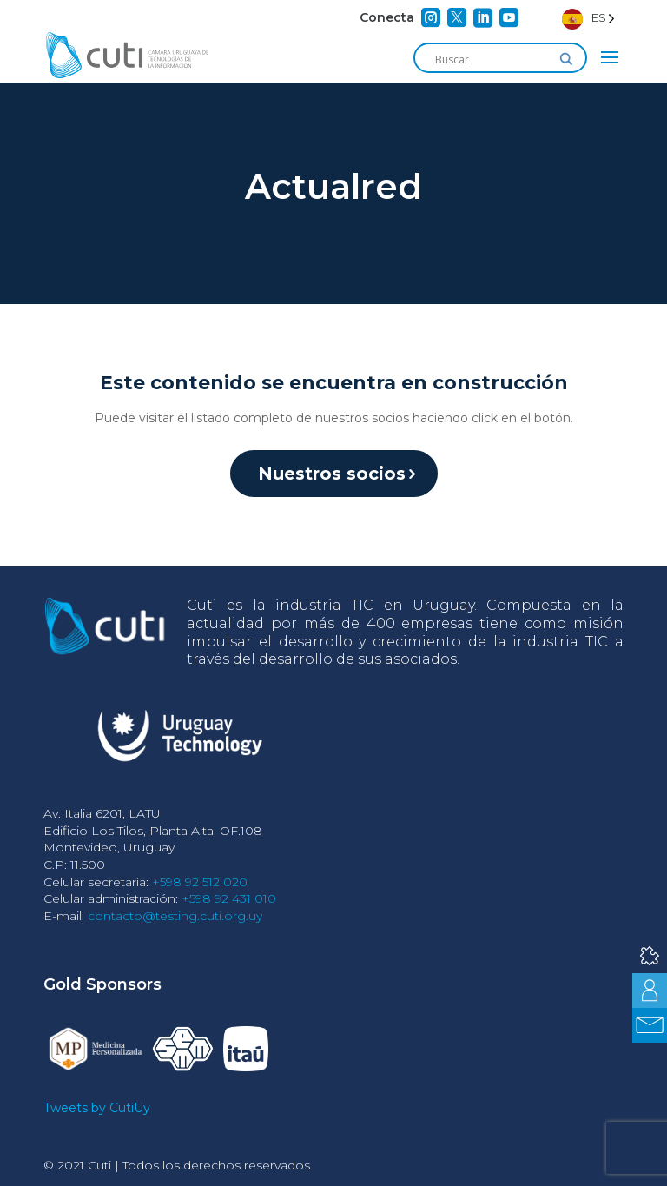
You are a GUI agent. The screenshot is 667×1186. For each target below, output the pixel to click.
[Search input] (492, 59)
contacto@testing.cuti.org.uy (175, 916)
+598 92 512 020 (200, 882)
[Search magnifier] (566, 59)
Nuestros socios (332, 473)
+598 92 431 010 (229, 898)
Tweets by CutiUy (96, 1108)
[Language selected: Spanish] (588, 18)
